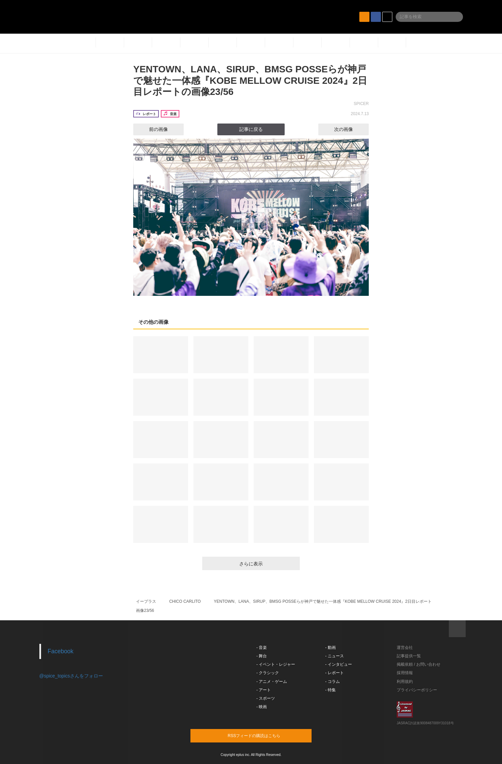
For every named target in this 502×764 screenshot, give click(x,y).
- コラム (332, 681)
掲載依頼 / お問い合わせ (418, 664)
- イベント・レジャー (275, 664)
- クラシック (267, 672)
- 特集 (330, 690)
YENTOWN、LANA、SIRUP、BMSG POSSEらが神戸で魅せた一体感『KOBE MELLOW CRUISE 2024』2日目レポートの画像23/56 (250, 80)
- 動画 (330, 647)
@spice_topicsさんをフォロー (71, 676)
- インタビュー (338, 664)
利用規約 (405, 681)
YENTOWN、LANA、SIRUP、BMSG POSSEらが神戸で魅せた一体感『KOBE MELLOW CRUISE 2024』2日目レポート (323, 601)
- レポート (334, 672)
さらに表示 (251, 563)
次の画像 (349, 129)
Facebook (61, 651)
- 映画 (261, 706)
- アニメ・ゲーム (271, 681)
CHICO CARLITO (185, 601)
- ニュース (334, 656)
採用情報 (405, 672)
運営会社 (405, 647)
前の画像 (152, 129)
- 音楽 (261, 647)
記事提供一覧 (409, 656)
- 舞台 (261, 656)
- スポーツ (265, 698)
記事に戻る (251, 129)
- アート (263, 690)
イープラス (146, 601)
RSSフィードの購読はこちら (263, 735)
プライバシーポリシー (417, 690)
